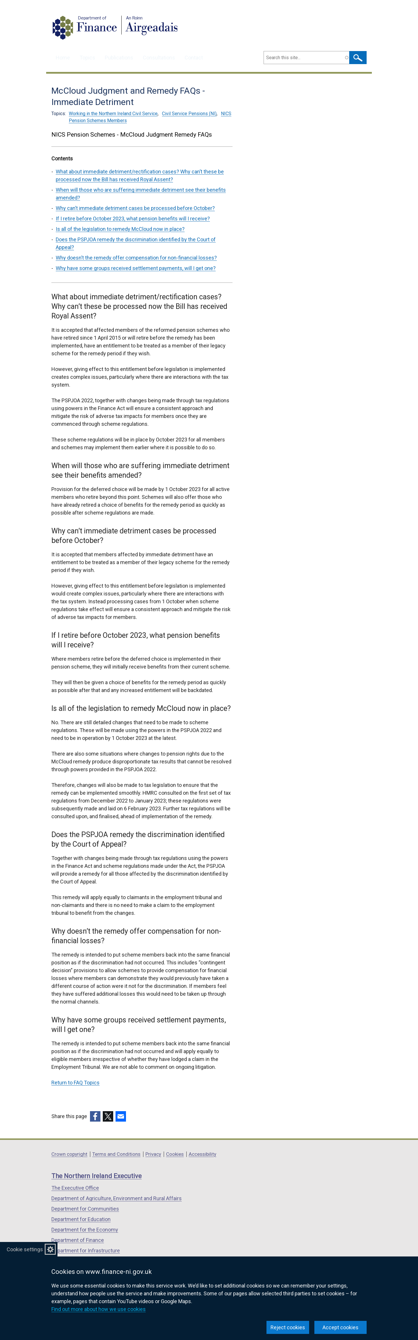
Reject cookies (288, 1327)
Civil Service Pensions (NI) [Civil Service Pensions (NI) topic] (189, 113)
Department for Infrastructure (85, 1250)
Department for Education (81, 1219)
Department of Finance (77, 1240)
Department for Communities (85, 1209)
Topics (87, 58)
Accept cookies (340, 1327)
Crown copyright (69, 1154)
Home (63, 58)
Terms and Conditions (116, 1154)
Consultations (159, 58)
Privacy (153, 1154)
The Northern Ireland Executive (96, 1176)
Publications (119, 58)
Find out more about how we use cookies (98, 1309)
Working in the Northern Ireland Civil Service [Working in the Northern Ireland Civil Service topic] (113, 113)
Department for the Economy (84, 1230)
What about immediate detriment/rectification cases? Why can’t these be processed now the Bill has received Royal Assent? (140, 175)
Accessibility (202, 1154)
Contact (194, 58)
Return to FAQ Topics (75, 1083)
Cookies (175, 1154)
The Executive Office (75, 1188)
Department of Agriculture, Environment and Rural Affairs (116, 1198)
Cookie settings (25, 1249)
